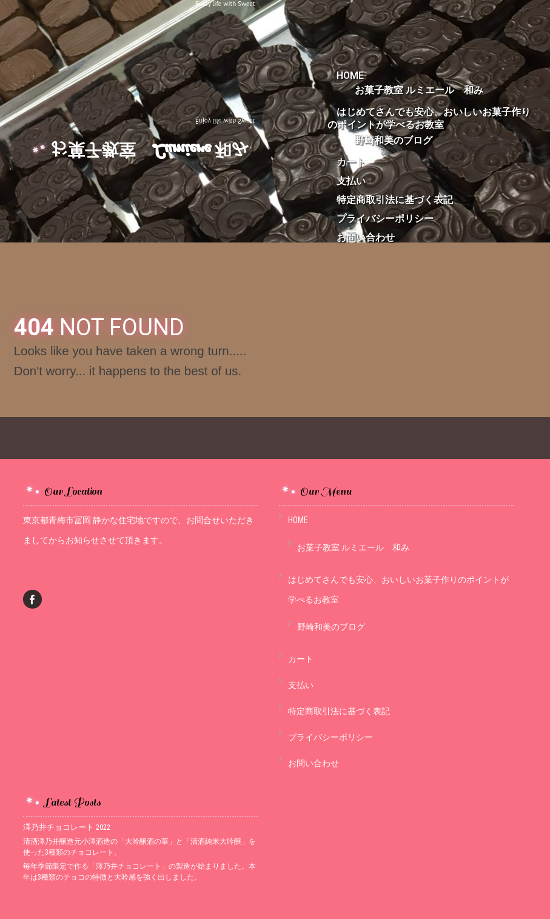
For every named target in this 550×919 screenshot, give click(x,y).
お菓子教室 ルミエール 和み (419, 90)
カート (351, 162)
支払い (351, 181)
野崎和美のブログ (393, 140)
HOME (298, 520)
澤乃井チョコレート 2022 (66, 827)
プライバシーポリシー (385, 218)
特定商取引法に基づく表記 (395, 200)
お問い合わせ (366, 237)
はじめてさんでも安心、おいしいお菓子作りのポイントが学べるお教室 (429, 118)
